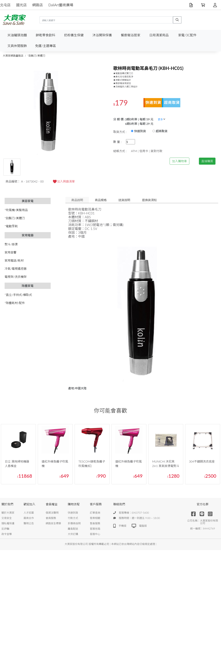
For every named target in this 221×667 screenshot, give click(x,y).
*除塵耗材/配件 (15, 303)
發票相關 (95, 518)
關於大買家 (7, 512)
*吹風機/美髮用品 (16, 210)
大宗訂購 (73, 534)
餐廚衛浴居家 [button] (130, 35)
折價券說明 (74, 523)
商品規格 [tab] (101, 200)
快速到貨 (73, 512)
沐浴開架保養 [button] (102, 35)
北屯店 (5, 5)
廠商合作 (29, 518)
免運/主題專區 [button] (45, 46)
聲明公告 (29, 523)
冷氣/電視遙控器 (16, 268)
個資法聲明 (52, 512)
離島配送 (73, 528)
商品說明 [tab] (77, 200)
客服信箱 (95, 528)
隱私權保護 (7, 523)
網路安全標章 (53, 523)
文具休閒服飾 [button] (17, 46)
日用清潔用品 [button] (159, 35)
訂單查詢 (95, 512)
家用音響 (10, 252)
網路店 (37, 5)
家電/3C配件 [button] (187, 35)
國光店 (21, 5)
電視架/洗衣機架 (16, 276)
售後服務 (95, 523)
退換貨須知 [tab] (149, 200)
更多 (162, 119)
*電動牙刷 (11, 226)
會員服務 (51, 518)
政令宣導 (6, 534)
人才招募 (29, 512)
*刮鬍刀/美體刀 (36, 55)
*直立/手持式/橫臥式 (18, 294)
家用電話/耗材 (14, 260)
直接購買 (207, 161)
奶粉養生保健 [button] (74, 35)
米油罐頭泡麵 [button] (17, 35)
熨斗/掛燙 (11, 244)
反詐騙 (5, 528)
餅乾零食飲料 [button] (45, 35)
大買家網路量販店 (13, 55)
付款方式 (73, 518)
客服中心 (95, 534)
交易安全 (6, 518)
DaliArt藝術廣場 (60, 5)
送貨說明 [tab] (124, 200)
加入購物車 (179, 161)
